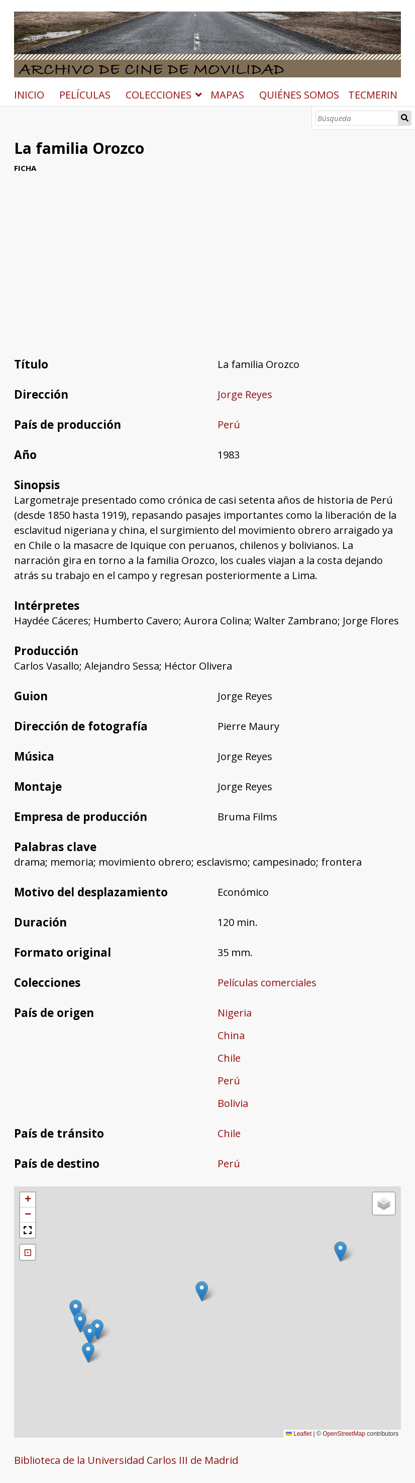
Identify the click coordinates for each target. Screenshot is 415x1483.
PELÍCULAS (85, 95)
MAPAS (227, 95)
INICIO (29, 95)
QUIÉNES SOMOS (299, 95)
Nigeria (235, 1012)
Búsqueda (404, 118)
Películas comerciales (267, 982)
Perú (229, 424)
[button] (89, 1334)
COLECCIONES (158, 95)
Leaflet (299, 1433)
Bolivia (233, 1103)
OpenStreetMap (344, 1433)
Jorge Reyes (245, 394)
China (231, 1035)
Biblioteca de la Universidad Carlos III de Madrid (126, 1460)
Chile (229, 1058)
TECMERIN (372, 95)
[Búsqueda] (357, 118)
